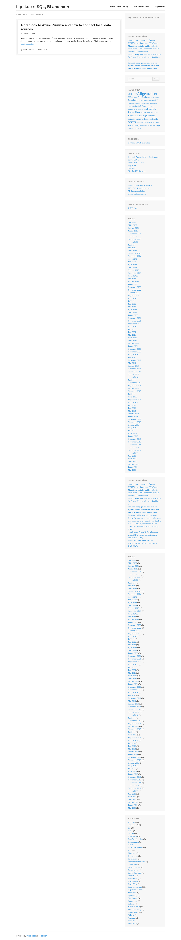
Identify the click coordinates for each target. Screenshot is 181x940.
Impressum (160, 6)
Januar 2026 (133, 231)
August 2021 (133, 326)
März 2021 (132, 340)
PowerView (132, 884)
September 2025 (134, 239)
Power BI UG (133, 160)
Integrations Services (136, 862)
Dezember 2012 (134, 439)
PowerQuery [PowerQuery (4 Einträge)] (146, 112)
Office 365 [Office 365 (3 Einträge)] (137, 106)
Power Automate (134, 873)
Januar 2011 (133, 467)
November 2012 (134, 442)
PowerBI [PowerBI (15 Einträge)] (152, 109)
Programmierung (135, 887)
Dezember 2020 (134, 349)
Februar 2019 (133, 366)
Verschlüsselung (134, 909)
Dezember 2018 (134, 369)
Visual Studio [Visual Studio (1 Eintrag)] (143, 125)
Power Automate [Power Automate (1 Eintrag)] (142, 109)
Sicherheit (132, 893)
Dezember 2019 (134, 360)
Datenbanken (133, 842)
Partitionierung (134, 867)
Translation (132, 901)
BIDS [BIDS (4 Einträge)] (130, 97)
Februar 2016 (133, 388)
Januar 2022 (133, 315)
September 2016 (134, 385)
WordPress (31, 936)
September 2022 (134, 295)
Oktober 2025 (133, 236)
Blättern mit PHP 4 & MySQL (140, 185)
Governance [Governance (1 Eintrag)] (137, 103)
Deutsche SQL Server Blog (139, 143)
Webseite (131, 921)
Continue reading (29, 44)
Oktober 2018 (133, 374)
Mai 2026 (132, 222)
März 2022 (132, 312)
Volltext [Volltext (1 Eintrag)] (150, 125)
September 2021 (134, 324)
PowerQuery (133, 881)
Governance (41, 50)
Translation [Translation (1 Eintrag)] (140, 122)
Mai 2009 (132, 470)
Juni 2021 (132, 332)
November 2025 (134, 234)
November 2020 (134, 352)
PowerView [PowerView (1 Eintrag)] (154, 112)
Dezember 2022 (134, 287)
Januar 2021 (133, 346)
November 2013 (134, 422)
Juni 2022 (132, 304)
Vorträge (131, 918)
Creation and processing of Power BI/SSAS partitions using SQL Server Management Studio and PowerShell (143, 43)
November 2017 (134, 383)
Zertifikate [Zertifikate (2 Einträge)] (137, 128)
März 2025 (132, 250)
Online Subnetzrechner (137, 194)
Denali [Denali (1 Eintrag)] (142, 100)
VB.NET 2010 (134, 907)
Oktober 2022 (133, 293)
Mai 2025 (132, 248)
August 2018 (133, 377)
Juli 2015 (131, 394)
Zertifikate (132, 923)
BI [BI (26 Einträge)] (155, 94)
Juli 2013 (131, 430)
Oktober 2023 (133, 270)
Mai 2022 (132, 307)
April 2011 (132, 459)
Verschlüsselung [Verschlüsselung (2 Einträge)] (133, 125)
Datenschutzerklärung (118, 6)
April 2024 (132, 265)
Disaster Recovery (135, 847)
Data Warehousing (135, 839)
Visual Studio (133, 912)
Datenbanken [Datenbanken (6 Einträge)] (134, 100)
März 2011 (132, 461)
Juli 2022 (131, 301)
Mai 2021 (132, 335)
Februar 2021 (133, 343)
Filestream (132, 853)
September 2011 (134, 450)
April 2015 (132, 397)
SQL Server (133, 898)
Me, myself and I (141, 6)
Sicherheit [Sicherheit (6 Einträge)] (140, 119)
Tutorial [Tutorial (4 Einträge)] (146, 122)
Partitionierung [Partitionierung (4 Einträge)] (148, 106)
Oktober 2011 (133, 447)
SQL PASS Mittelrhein (137, 171)
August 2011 (133, 453)
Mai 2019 (132, 363)
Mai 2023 (132, 279)
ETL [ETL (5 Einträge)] (157, 100)
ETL (130, 850)
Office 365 (132, 864)
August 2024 (133, 259)
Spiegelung (132, 895)
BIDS (130, 831)
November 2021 (134, 321)
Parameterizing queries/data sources (142, 63)
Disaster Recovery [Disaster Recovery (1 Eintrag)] (149, 100)
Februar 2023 (133, 281)
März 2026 (132, 225)
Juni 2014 (132, 408)
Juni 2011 (132, 456)
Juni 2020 (132, 357)
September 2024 (134, 256)
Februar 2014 (133, 414)
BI (34, 50)
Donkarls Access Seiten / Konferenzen (143, 157)
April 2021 (132, 338)
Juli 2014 (131, 405)
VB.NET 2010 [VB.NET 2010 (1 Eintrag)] (154, 122)
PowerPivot (132, 878)
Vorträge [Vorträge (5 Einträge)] (156, 125)
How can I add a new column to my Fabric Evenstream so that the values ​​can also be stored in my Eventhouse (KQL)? (144, 518)
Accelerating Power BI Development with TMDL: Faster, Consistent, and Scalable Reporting (143, 535)
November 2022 (134, 290)
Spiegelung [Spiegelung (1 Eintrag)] (148, 119)
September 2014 (134, 400)
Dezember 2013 (134, 419)
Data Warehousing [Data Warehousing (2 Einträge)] (153, 97)
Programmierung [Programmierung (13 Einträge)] (137, 115)
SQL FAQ (132, 168)
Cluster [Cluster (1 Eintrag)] (135, 97)
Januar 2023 (133, 284)
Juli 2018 (131, 380)
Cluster (131, 833)
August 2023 (133, 276)
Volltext (131, 915)
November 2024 (134, 253)
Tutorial (131, 904)
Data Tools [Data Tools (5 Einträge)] (142, 97)
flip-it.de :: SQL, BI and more (43, 6)
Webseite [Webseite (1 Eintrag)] (130, 128)
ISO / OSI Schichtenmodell (139, 188)
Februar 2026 (133, 228)
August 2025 (133, 242)
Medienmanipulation (136, 191)
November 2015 (134, 391)
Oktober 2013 (133, 425)
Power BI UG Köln (136, 163)
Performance (133, 870)
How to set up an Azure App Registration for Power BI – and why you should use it (144, 57)
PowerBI (131, 876)
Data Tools (132, 836)
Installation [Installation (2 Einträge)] (145, 103)
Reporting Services (135, 890)
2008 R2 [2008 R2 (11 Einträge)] (132, 94)
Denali (130, 845)
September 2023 (134, 273)
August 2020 (133, 355)
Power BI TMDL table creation (140, 540)
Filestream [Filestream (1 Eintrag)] (131, 103)
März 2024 (132, 267)
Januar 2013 (133, 436)
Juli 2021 (131, 329)
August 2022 (133, 298)
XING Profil (133, 208)
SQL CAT (132, 165)
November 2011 (134, 445)
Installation (132, 859)
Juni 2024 (132, 262)
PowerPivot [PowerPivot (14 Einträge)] (134, 112)
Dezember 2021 (134, 318)
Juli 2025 (131, 245)
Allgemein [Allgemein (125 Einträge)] (145, 93)
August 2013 (133, 428)
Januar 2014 (133, 416)
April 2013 (132, 433)
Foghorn (43, 936)
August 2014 (133, 402)
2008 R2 (131, 822)
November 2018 (134, 371)
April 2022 (132, 310)
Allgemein (28, 50)
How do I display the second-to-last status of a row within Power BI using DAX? (143, 526)
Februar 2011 (133, 464)
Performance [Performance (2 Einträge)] (132, 109)
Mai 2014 (132, 411)
